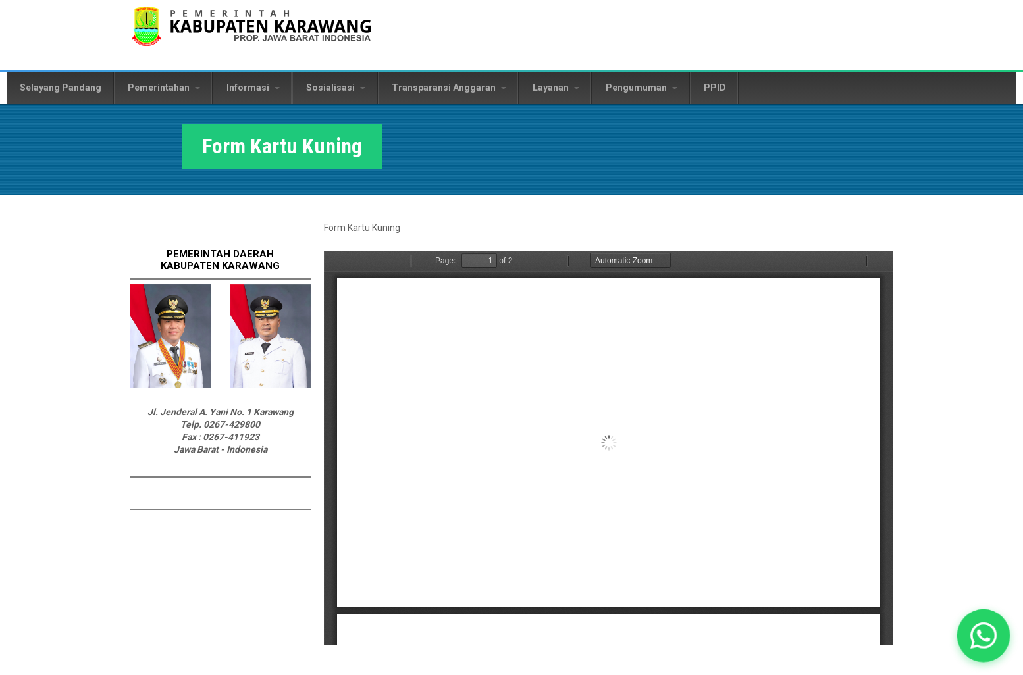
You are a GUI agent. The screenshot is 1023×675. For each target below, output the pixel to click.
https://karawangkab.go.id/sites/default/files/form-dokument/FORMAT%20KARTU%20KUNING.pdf (608, 448)
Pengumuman (641, 87)
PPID (715, 87)
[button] (983, 635)
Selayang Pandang (60, 87)
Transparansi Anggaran (449, 87)
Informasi (253, 87)
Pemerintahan (164, 87)
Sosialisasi (335, 87)
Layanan (556, 87)
